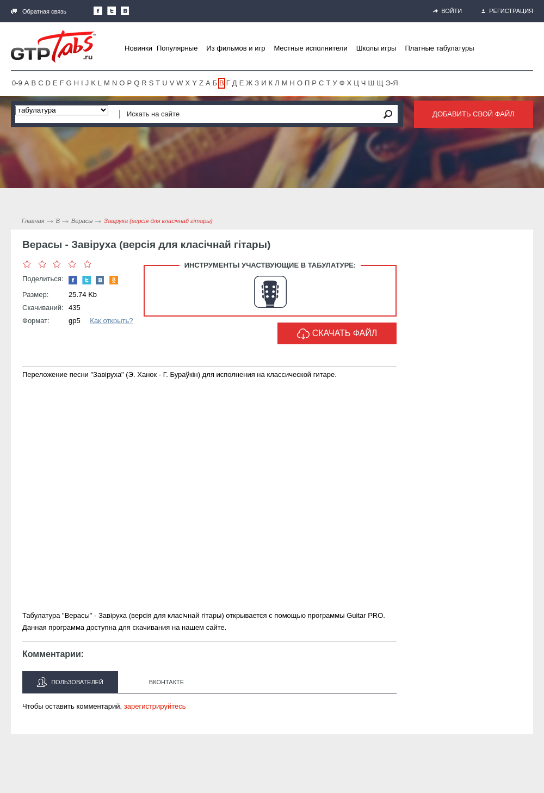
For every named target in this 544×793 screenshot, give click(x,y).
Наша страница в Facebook (98, 11)
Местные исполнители (310, 48)
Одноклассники (113, 280)
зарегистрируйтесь (155, 706)
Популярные (177, 48)
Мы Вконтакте (125, 11)
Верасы (81, 221)
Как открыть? (111, 321)
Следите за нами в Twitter (111, 11)
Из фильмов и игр (235, 48)
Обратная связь (38, 11)
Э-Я (392, 83)
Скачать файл (337, 334)
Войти (447, 11)
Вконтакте (166, 682)
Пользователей (70, 682)
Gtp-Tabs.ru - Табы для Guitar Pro (53, 46)
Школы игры (376, 48)
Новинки (138, 48)
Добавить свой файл (473, 114)
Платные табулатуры (439, 48)
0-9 (17, 83)
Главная (33, 221)
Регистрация (507, 11)
